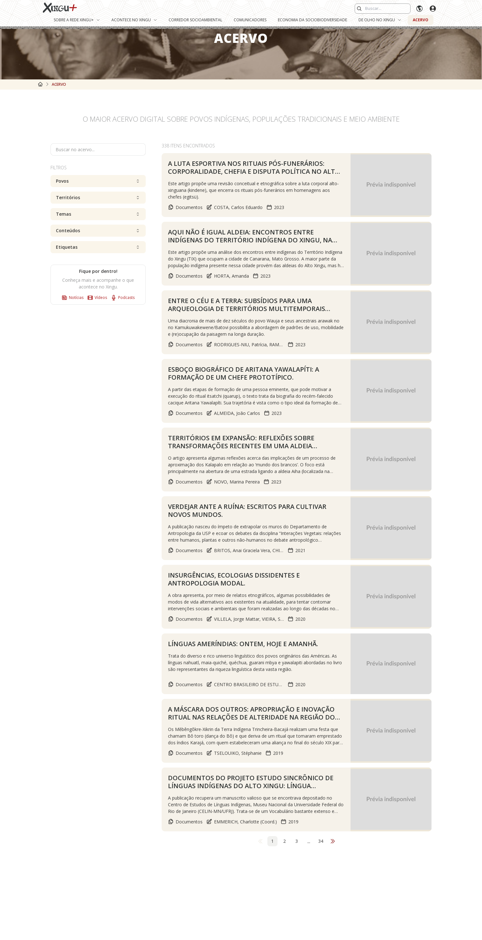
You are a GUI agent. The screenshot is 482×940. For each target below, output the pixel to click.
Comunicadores (250, 20)
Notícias (73, 298)
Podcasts (123, 298)
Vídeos (97, 298)
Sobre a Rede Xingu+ (77, 20)
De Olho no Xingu (379, 20)
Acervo (420, 20)
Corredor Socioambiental (195, 20)
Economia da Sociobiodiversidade (312, 20)
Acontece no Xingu (134, 20)
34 (320, 905)
